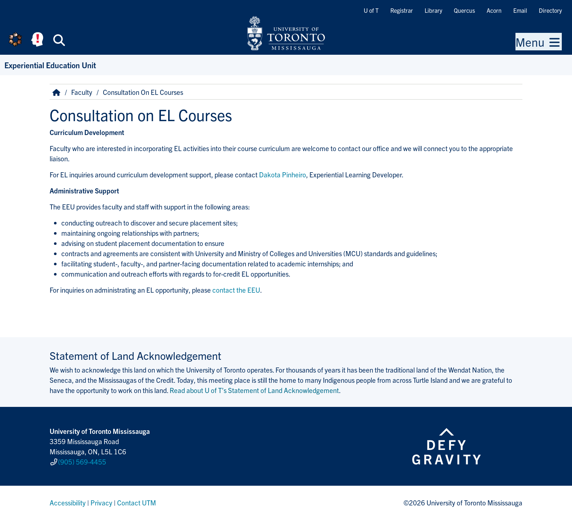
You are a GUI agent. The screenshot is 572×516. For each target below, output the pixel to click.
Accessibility (68, 499)
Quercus (464, 10)
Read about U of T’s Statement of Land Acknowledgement (254, 390)
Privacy (101, 499)
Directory (550, 10)
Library (433, 10)
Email (520, 10)
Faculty (81, 92)
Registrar (401, 10)
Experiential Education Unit (50, 65)
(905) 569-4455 (82, 460)
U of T (371, 10)
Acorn (494, 10)
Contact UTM (136, 499)
